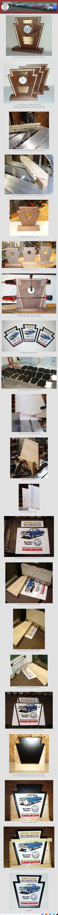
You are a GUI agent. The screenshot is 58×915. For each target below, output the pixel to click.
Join (54, 7)
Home (11, 4)
